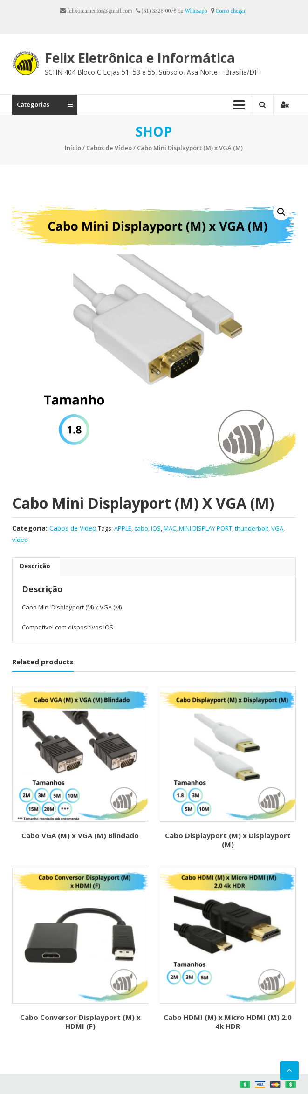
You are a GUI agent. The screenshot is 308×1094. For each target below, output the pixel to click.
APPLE (122, 528)
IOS (156, 528)
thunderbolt (251, 528)
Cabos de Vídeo (109, 148)
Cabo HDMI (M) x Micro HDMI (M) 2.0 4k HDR (228, 1021)
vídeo (20, 539)
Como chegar (231, 11)
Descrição (35, 565)
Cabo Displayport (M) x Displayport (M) (228, 840)
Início (73, 148)
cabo (141, 528)
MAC (170, 528)
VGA (277, 528)
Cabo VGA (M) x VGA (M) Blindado (80, 835)
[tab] (35, 566)
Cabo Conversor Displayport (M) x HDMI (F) (80, 1021)
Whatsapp (196, 11)
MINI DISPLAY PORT (205, 528)
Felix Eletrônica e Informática (140, 58)
